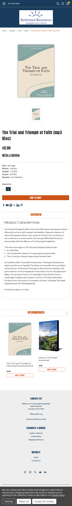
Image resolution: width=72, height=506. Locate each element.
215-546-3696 (13, 3)
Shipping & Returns (36, 440)
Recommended (36, 312)
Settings (8, 501)
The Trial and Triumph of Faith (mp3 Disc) (45, 31)
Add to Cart (20, 375)
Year (19, 31)
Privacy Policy (58, 495)
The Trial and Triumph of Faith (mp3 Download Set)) (19, 364)
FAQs (36, 457)
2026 (26, 31)
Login (31, 433)
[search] (57, 3)
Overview (36, 214)
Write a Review (11, 155)
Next (67, 313)
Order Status (36, 436)
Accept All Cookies (44, 501)
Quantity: (6, 184)
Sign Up (40, 433)
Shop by (12, 31)
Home (4, 31)
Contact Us (36, 461)
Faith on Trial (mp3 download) (48, 358)
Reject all (24, 501)
